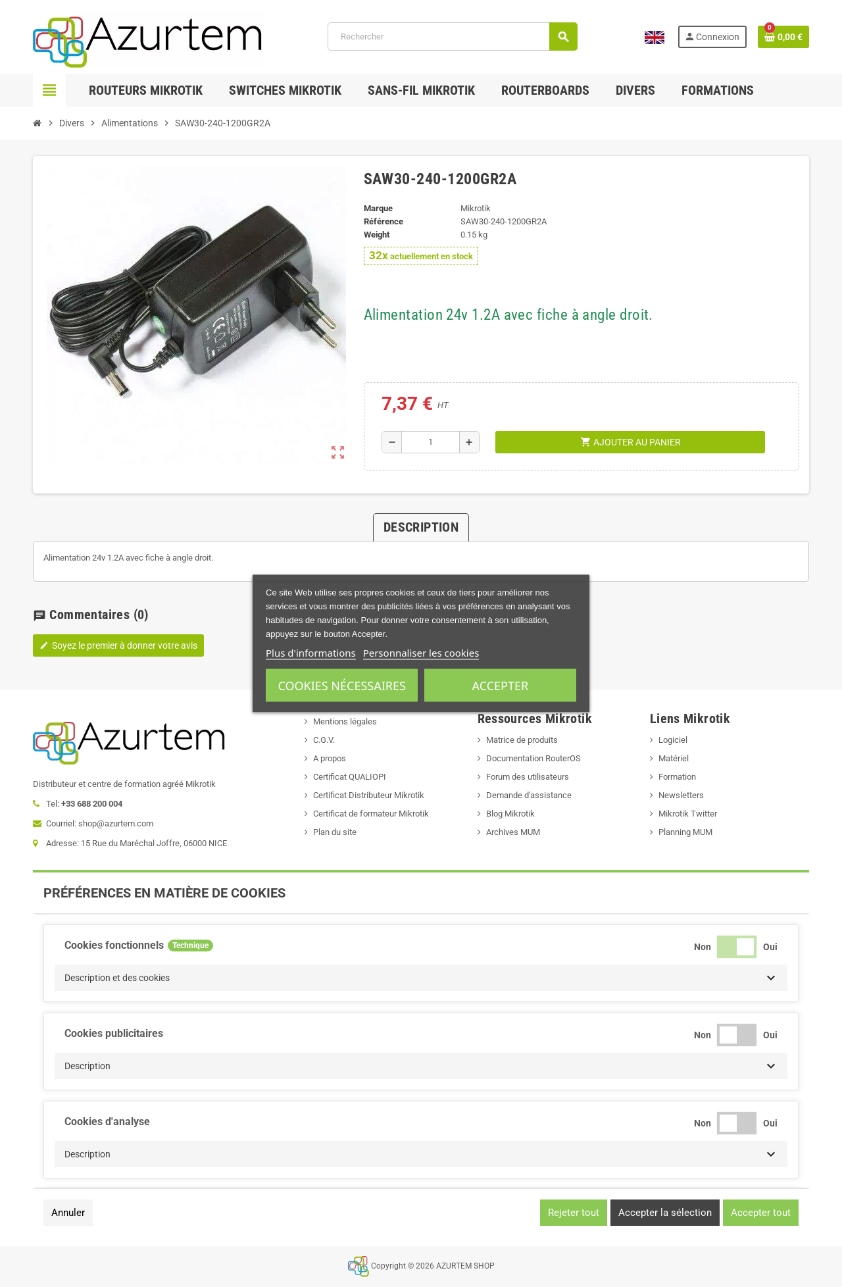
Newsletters (681, 795)
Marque (378, 208)
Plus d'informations (311, 652)
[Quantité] (430, 442)
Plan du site (335, 832)
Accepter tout (761, 1213)
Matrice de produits (522, 740)
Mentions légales (345, 721)
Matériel (673, 758)
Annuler (68, 1213)
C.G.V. (324, 740)
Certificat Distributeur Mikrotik (368, 795)
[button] (421, 978)
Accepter (500, 686)
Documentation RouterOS (533, 758)
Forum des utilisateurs (527, 777)
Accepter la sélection (665, 1213)
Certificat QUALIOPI (349, 777)
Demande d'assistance (529, 795)
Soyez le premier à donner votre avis (118, 645)
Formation (677, 777)
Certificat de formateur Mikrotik (371, 814)
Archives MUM (513, 832)
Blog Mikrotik (510, 814)
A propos (329, 758)
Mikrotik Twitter (687, 814)
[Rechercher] (452, 36)
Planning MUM (685, 832)
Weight (376, 235)
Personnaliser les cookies (421, 652)
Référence (383, 221)
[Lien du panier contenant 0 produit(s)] (783, 37)
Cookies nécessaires (341, 686)
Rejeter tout (573, 1213)
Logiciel (672, 740)
